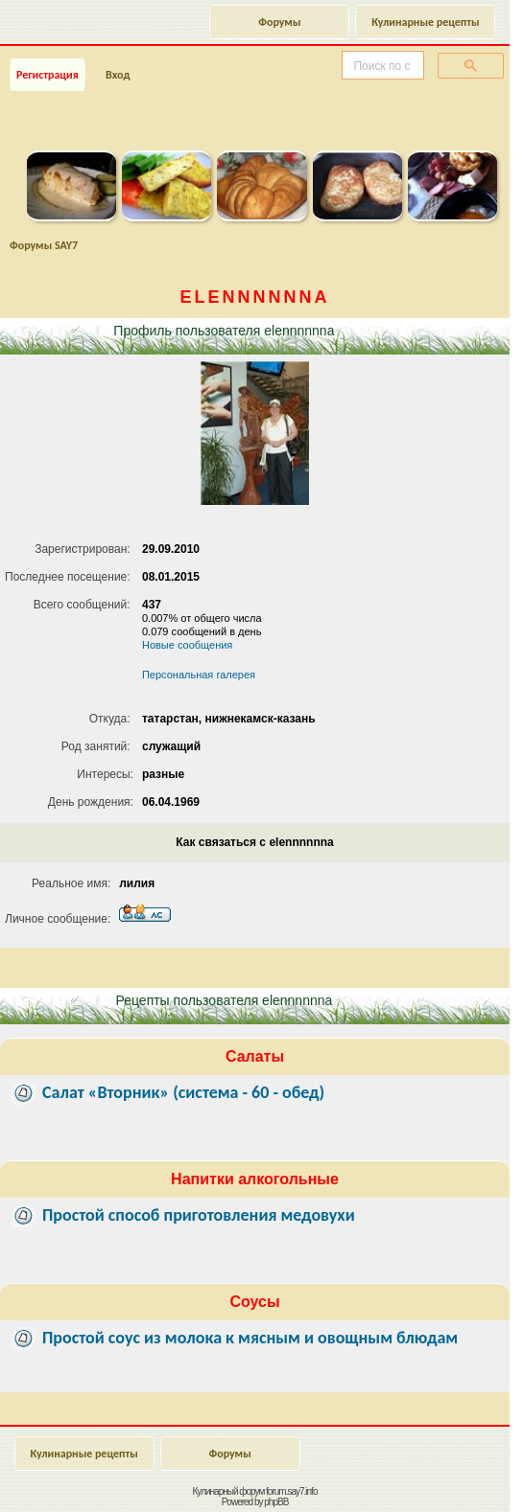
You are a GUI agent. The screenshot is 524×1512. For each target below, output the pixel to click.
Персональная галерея (198, 674)
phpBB (276, 1502)
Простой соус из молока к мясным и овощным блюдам (250, 1337)
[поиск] (381, 66)
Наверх (432, 1476)
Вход (118, 74)
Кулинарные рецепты (425, 22)
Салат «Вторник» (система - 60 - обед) (183, 1092)
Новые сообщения (187, 645)
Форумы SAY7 (44, 245)
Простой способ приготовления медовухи (198, 1215)
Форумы (279, 22)
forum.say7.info (291, 1491)
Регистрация (47, 74)
